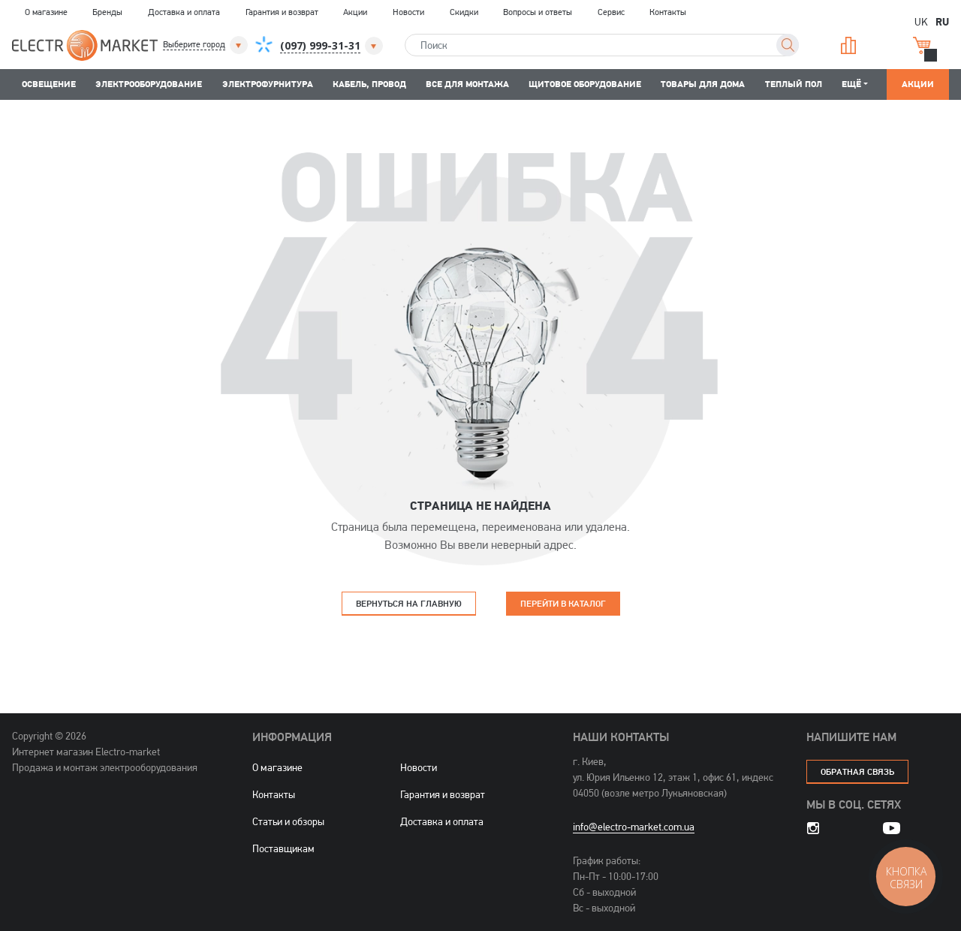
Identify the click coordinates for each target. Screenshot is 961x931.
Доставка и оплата (184, 12)
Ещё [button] (851, 83)
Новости (408, 12)
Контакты (667, 12)
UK (921, 21)
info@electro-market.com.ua (633, 827)
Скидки (464, 12)
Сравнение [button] (848, 45)
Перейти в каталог (563, 603)
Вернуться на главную (409, 603)
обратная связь (857, 771)
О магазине (46, 12)
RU (942, 21)
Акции (355, 12)
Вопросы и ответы (537, 12)
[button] (206, 45)
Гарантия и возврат (282, 12)
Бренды (107, 12)
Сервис (611, 12)
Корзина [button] (922, 45)
